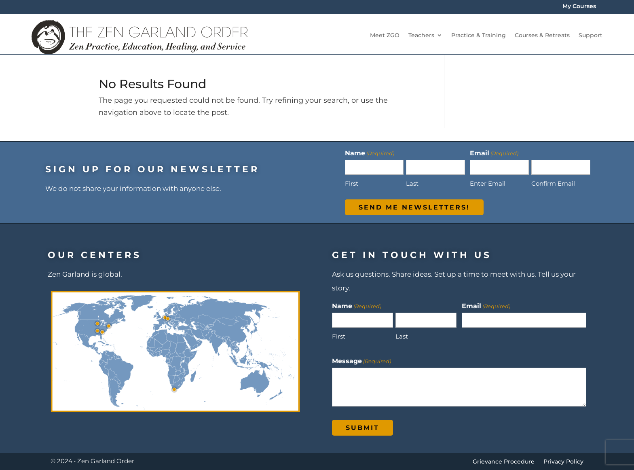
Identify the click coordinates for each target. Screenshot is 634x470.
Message (361, 360)
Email (486, 305)
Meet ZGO (384, 35)
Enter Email (487, 183)
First (351, 183)
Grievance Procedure (504, 462)
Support (590, 35)
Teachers (421, 35)
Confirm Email (553, 183)
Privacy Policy (563, 462)
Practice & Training (478, 35)
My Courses (579, 6)
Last (412, 183)
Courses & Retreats (542, 35)
